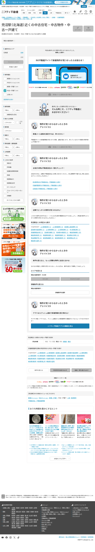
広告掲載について (77, 514)
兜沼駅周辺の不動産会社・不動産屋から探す (46, 182)
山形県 (35, 508)
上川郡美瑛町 (57, 227)
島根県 (26, 522)
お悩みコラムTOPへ (60, 459)
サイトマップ (76, 516)
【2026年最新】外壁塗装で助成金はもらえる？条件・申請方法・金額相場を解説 (44, 453)
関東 (4, 511)
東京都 (13, 511)
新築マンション (33, 398)
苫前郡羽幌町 (49, 232)
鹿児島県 (14, 527)
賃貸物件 (73, 398)
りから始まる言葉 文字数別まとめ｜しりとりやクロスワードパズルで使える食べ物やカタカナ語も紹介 (44, 449)
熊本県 (26, 525)
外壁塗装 (44, 528)
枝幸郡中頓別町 (62, 232)
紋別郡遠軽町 (48, 238)
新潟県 (13, 515)
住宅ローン (44, 526)
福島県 (13, 509)
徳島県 (35, 522)
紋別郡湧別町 (60, 238)
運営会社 (61, 537)
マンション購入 (46, 512)
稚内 (69, 342)
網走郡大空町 (36, 241)
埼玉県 (23, 511)
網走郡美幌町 (75, 232)
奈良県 (31, 519)
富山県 (26, 515)
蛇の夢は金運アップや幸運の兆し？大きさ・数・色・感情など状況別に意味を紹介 (84, 428)
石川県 (31, 515)
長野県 (22, 515)
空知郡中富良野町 (38, 230)
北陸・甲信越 (6, 515)
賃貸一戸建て (65, 508)
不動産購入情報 (46, 510)
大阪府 (13, 519)
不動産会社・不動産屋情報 (36, 401)
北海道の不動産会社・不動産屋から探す (45, 189)
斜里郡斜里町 (48, 235)
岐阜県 (18, 517)
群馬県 (13, 513)
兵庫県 (18, 519)
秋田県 (31, 508)
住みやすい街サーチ (47, 522)
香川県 (13, 523)
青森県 (18, 508)
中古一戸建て (61, 514)
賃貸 (43, 508)
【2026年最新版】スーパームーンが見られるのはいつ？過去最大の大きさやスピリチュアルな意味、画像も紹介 (36, 429)
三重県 (26, 517)
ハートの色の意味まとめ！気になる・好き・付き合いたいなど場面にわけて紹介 (52, 428)
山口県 (31, 522)
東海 (4, 517)
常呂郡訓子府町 (73, 235)
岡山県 (18, 522)
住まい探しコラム (46, 524)
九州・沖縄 (6, 525)
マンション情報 (46, 520)
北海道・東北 (6, 508)
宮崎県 (35, 525)
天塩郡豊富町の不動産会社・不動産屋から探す (47, 185)
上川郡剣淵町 (63, 230)
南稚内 (65, 342)
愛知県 (13, 517)
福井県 (35, 515)
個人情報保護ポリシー (73, 537)
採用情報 (90, 537)
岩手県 (22, 508)
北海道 (13, 508)
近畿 (4, 519)
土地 (68, 398)
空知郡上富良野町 (71, 227)
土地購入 (44, 516)
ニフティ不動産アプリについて (81, 510)
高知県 (22, 523)
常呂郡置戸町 (36, 238)
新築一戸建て (53, 398)
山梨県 (18, 515)
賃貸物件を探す (8, 99)
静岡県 (22, 517)
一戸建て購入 (45, 514)
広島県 (13, 522)
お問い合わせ (76, 512)
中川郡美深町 (75, 230)
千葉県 (27, 511)
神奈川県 (18, 511)
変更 (22, 53)
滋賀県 (26, 519)
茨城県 (32, 511)
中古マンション (43, 398)
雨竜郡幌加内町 (37, 232)
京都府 (22, 519)
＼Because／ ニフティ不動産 (80, 508)
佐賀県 (18, 525)
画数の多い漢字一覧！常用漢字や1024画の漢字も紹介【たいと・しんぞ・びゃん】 (68, 428)
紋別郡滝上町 (72, 238)
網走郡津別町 (36, 235)
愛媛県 (18, 523)
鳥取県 (22, 522)
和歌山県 (35, 519)
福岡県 (13, 525)
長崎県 (22, 525)
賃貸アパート (57, 508)
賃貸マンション (49, 508)
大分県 (31, 525)
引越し (43, 531)
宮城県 (26, 508)
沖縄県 (19, 527)
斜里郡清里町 (60, 235)
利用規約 (83, 537)
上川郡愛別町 (45, 227)
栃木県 (36, 511)
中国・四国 (6, 522)
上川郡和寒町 (51, 230)
